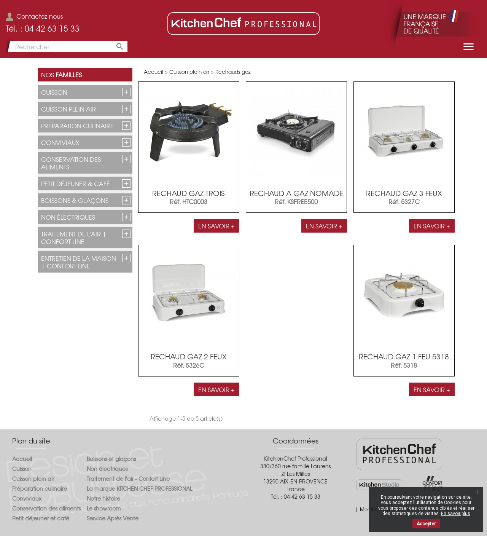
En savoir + (216, 225)
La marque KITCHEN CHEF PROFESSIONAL (139, 488)
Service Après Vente (112, 518)
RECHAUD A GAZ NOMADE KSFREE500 (296, 197)
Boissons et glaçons (111, 459)
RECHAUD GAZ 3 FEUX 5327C (404, 197)
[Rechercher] (66, 46)
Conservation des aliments (71, 163)
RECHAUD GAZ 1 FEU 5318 (404, 356)
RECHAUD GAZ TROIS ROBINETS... (188, 197)
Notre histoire (103, 498)
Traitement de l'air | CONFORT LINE (74, 237)
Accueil (22, 459)
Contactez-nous (34, 16)
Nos (61, 74)
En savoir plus (455, 513)
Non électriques (68, 217)
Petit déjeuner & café (75, 183)
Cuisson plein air (68, 108)
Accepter (426, 523)
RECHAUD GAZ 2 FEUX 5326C (189, 360)
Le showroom (104, 508)
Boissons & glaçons (74, 200)
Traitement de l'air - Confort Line (128, 478)
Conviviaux (60, 142)
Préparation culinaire (77, 125)
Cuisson (54, 92)
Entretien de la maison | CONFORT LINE (78, 262)
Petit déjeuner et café (40, 518)
